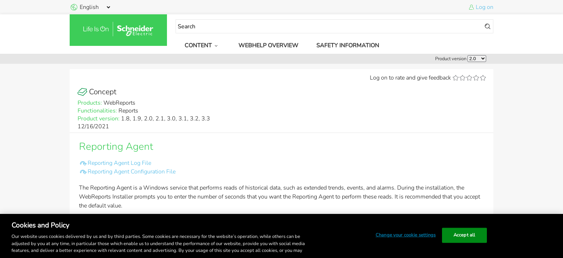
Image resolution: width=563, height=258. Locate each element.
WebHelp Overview (268, 45)
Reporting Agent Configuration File (132, 172)
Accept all (464, 235)
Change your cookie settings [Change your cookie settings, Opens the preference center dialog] (406, 235)
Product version (450, 59)
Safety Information (347, 45)
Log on (484, 7)
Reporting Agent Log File (119, 163)
